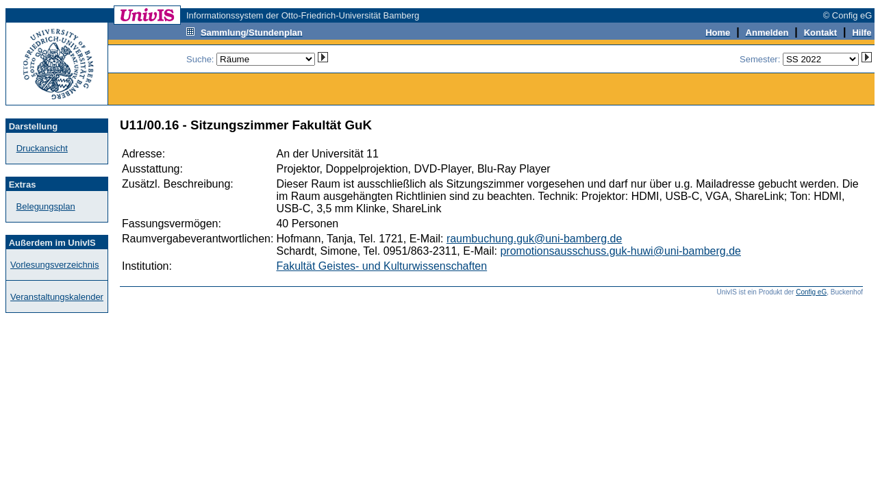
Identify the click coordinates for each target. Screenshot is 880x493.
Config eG (811, 292)
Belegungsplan (45, 206)
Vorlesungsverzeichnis (54, 265)
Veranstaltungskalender (56, 297)
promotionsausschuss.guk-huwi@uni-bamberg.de (620, 251)
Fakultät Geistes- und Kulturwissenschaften (381, 266)
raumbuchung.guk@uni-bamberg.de (534, 238)
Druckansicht (42, 148)
